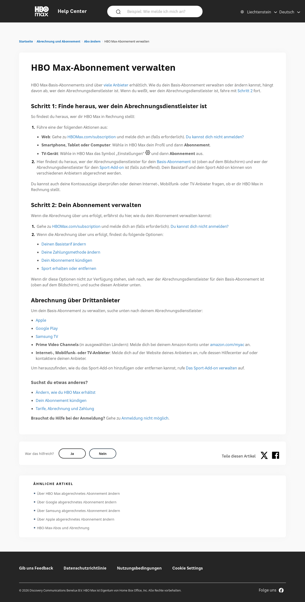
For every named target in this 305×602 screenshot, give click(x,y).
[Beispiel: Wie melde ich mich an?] (162, 11)
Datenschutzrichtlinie (85, 568)
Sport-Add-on (112, 167)
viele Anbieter (116, 85)
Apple (41, 320)
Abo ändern (92, 41)
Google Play (47, 328)
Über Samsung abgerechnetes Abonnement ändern (78, 510)
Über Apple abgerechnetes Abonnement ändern (75, 519)
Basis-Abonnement (174, 161)
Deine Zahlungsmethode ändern (70, 252)
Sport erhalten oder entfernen (68, 268)
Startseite (26, 41)
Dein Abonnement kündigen (66, 260)
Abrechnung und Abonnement (58, 41)
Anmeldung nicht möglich (145, 418)
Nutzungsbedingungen (139, 568)
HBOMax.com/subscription (91, 136)
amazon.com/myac (227, 344)
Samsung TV (47, 336)
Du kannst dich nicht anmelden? (215, 136)
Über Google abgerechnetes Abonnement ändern (77, 502)
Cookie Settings (187, 568)
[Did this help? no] (102, 453)
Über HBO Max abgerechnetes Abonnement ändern (78, 493)
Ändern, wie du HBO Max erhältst (66, 392)
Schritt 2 (245, 90)
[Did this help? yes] (72, 453)
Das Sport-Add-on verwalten (211, 368)
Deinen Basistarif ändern (63, 244)
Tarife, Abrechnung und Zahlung (65, 408)
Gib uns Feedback (36, 568)
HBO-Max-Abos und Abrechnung (63, 528)
